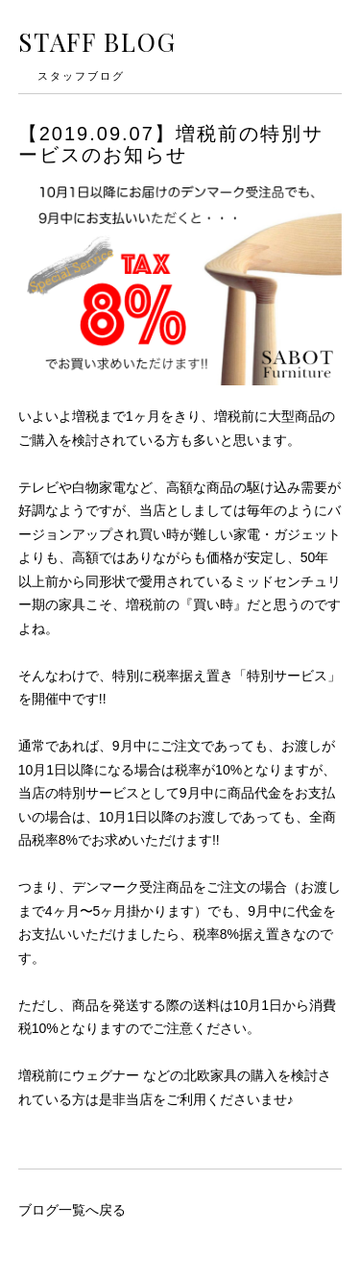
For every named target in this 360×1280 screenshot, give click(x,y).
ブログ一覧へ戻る (72, 1210)
